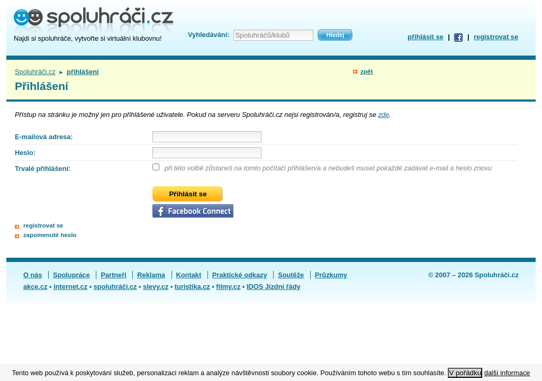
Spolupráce (71, 275)
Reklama (151, 275)
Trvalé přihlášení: (42, 169)
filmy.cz (228, 287)
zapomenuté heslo (49, 235)
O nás (32, 275)
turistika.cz (192, 287)
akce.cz (35, 287)
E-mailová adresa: (44, 137)
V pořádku (465, 373)
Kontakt (189, 275)
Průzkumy (331, 275)
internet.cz (70, 287)
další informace (507, 373)
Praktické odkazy (239, 275)
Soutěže (291, 275)
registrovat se (496, 37)
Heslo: (25, 153)
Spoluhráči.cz (35, 72)
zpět (366, 71)
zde (383, 115)
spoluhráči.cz (115, 287)
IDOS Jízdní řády (274, 287)
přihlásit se (426, 37)
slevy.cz (155, 287)
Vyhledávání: (208, 35)
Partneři (113, 275)
